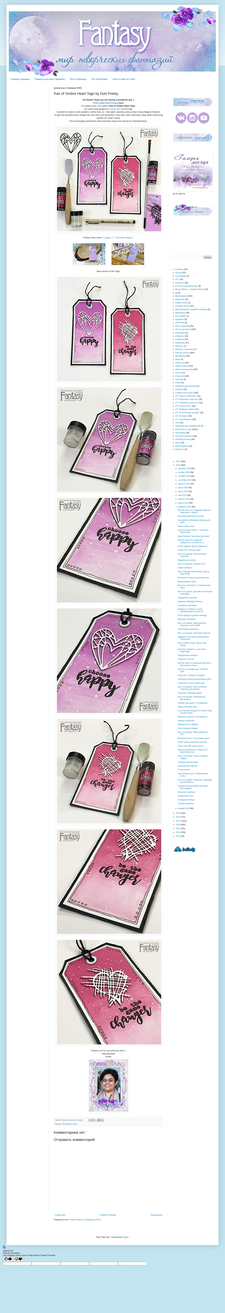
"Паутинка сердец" (124, 237)
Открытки (179, 376)
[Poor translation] (18, 1259)
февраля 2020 (185, 507)
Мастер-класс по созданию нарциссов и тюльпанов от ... (192, 541)
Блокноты (179, 283)
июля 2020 (183, 487)
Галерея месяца (182, 306)
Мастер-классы (182, 353)
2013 (178, 836)
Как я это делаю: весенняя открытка (194, 633)
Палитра (179, 379)
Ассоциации (180, 276)
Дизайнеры (180, 313)
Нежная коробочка (186, 721)
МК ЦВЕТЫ (180, 356)
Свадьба (179, 389)
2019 (178, 813)
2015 (178, 828)
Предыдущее (156, 1215)
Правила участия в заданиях (50, 79)
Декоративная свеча (187, 581)
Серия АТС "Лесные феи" (189, 550)
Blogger (125, 1237)
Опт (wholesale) (99, 79)
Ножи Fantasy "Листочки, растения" (194, 536)
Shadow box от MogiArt (188, 724)
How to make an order (124, 79)
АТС (177, 279)
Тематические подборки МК (187, 426)
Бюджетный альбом (187, 560)
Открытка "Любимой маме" (190, 693)
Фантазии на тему (69, 1124)
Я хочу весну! (184, 770)
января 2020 (184, 808)
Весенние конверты (186, 792)
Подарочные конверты (188, 655)
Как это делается (183, 329)
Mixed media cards (186, 526)
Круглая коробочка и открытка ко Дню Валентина (193, 751)
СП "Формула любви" (185, 409)
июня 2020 (183, 491)
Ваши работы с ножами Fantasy (189, 289)
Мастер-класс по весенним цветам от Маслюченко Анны (195, 664)
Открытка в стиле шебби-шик (191, 683)
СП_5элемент (181, 416)
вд (176, 293)
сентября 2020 (185, 480)
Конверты (179, 336)
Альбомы (179, 269)
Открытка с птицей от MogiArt (191, 675)
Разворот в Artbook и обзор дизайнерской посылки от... (191, 610)
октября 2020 (184, 476)
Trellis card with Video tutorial (190, 746)
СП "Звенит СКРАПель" (185, 396)
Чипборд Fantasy (183, 439)
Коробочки (180, 343)
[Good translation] (8, 1259)
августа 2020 (184, 484)
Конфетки (179, 339)
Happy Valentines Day (187, 707)
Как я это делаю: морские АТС (191, 564)
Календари (180, 333)
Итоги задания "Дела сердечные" (193, 546)
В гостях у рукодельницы (186, 286)
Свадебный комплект (187, 598)
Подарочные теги (185, 796)
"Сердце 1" (108, 237)
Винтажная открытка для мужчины (193, 577)
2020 (178, 465)
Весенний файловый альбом (191, 516)
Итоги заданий (181, 326)
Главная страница (20, 79)
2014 (178, 832)
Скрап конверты (185, 568)
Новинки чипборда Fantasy (190, 601)
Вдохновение (181, 296)
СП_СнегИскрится (183, 419)
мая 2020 (182, 495)
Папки (178, 382)
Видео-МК (179, 299)
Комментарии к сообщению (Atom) (85, 1220)
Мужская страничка (186, 619)
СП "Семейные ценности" (187, 403)
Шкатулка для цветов (187, 766)
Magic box (179, 449)
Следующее (60, 1215)
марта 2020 (183, 503)
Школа (178, 442)
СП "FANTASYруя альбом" (187, 413)
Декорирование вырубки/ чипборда (191, 309)
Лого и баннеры (78, 79)
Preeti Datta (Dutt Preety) (105, 103)
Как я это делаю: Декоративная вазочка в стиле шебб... (192, 624)
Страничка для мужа (187, 605)
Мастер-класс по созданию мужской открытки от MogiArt (194, 511)
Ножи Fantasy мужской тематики (192, 742)
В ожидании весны (186, 800)
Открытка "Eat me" (186, 659)
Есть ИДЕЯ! (180, 316)
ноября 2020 (184, 472)
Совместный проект (184, 393)
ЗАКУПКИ (179, 323)
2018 (178, 817)
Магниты (179, 346)
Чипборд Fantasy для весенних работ (195, 679)
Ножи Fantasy (181, 366)
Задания (179, 319)
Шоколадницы (181, 446)
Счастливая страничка (188, 629)
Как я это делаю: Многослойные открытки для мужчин (192, 688)
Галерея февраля (186, 803)
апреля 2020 (184, 499)
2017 (178, 821)
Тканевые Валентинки (188, 762)
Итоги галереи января (188, 728)
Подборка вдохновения (185, 386)
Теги (177, 423)
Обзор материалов (183, 369)
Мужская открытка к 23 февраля (192, 717)
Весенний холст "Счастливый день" (194, 738)
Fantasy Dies (115, 109)
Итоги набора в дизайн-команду (192, 615)
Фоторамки (180, 433)
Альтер (178, 272)
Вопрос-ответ (181, 303)
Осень (178, 373)
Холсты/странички (183, 436)
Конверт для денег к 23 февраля (192, 703)
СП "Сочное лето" (183, 406)
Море (177, 359)
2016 (178, 824)
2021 (178, 461)
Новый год (180, 363)
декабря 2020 (184, 468)
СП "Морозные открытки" (186, 399)
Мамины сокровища (184, 349)
